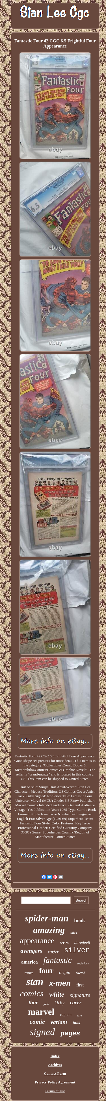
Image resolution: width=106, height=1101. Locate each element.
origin (64, 972)
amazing (49, 930)
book (79, 920)
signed (42, 1032)
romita (29, 973)
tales (73, 933)
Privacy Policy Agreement (55, 1082)
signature (80, 995)
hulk (76, 1023)
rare (79, 1015)
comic (37, 1021)
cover (75, 1002)
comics (32, 993)
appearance (37, 940)
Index (55, 1056)
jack (46, 1004)
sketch (80, 973)
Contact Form (55, 1073)
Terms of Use (55, 1091)
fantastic (58, 960)
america (29, 962)
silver (77, 950)
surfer (53, 952)
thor (33, 1002)
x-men (60, 983)
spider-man (46, 918)
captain (65, 1014)
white (56, 994)
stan (34, 981)
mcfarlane (83, 963)
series (64, 943)
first (80, 985)
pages (70, 1033)
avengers (31, 950)
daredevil (82, 942)
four (46, 970)
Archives (55, 1065)
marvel (41, 1012)
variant (59, 1022)
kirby (59, 1002)
